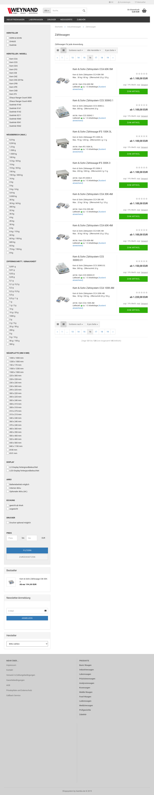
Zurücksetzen (27, 557)
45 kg (10, 221)
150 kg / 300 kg (14, 175)
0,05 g (10, 277)
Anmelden (27, 618)
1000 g (10, 316)
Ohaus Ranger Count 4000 (19, 101)
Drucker (51, 19)
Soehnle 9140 (13, 104)
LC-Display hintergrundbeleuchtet (22, 467)
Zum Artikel (133, 91)
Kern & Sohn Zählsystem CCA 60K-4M (93, 225)
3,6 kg (10, 192)
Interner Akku (13, 488)
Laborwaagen (36, 19)
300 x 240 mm (13, 400)
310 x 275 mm (13, 411)
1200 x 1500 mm (14, 361)
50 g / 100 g (12, 340)
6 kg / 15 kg (12, 231)
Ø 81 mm (11, 453)
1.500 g (11, 150)
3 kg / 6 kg (12, 189)
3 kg (9, 185)
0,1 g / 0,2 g (12, 284)
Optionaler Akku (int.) (16, 491)
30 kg (10, 199)
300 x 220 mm (13, 393)
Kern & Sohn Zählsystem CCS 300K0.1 (93, 100)
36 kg (10, 213)
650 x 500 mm (13, 442)
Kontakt (9, 670)
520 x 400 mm (13, 439)
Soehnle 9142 (13, 111)
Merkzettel (140, 2)
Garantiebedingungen (15, 680)
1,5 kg (10, 147)
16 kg (10, 178)
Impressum (11, 665)
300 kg (10, 206)
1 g (9, 301)
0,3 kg (10, 139)
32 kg (10, 210)
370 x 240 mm (13, 425)
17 (96, 57)
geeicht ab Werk (14, 505)
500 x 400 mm (13, 435)
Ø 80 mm (11, 450)
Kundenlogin (124, 2)
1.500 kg (11, 154)
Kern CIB (11, 73)
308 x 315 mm (13, 404)
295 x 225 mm (13, 389)
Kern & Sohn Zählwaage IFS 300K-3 (91, 163)
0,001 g (11, 266)
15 (84, 57)
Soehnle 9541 (13, 122)
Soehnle (11, 45)
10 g (9, 309)
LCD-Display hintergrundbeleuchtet (22, 470)
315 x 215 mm (13, 414)
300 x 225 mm (13, 396)
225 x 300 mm (13, 375)
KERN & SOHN (14, 38)
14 (78, 57)
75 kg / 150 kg (14, 249)
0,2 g (10, 287)
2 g (9, 319)
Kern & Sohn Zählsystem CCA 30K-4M (93, 194)
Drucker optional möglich (18, 522)
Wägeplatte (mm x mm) (17, 353)
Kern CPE (11, 87)
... (67, 57)
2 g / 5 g (11, 323)
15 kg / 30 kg (13, 168)
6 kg (9, 228)
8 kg (9, 252)
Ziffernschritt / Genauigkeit (21, 261)
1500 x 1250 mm (14, 368)
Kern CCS (11, 62)
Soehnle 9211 (13, 115)
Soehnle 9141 (13, 108)
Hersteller (12, 33)
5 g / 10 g (11, 337)
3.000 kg (11, 196)
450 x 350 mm (13, 432)
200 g (10, 330)
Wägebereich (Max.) (16, 135)
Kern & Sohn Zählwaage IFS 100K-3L (92, 131)
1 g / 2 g (11, 305)
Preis (9, 533)
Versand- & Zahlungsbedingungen (20, 675)
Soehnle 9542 (13, 126)
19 (108, 57)
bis (23, 538)
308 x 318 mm (13, 407)
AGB (8, 685)
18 (102, 57)
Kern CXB (11, 90)
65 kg (10, 245)
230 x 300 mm (13, 386)
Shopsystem (67, 791)
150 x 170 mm (13, 365)
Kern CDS (12, 66)
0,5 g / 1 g (12, 298)
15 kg (10, 164)
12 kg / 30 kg (13, 161)
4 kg (9, 217)
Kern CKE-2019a (14, 80)
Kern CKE (11, 76)
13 (72, 57)
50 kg (10, 224)
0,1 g (10, 280)
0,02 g (10, 273)
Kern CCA (11, 59)
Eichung (10, 500)
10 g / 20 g (12, 312)
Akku (9, 479)
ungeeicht (12, 509)
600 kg (10, 242)
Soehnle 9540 (13, 118)
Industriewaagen (15, 19)
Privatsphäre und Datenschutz (19, 690)
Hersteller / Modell (16, 54)
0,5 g (10, 294)
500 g (10, 344)
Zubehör (81, 19)
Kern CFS (11, 69)
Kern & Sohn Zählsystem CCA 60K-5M (93, 69)
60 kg (10, 235)
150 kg (10, 171)
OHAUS (11, 41)
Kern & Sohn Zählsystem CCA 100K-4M (93, 288)
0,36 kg (11, 143)
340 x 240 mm (13, 418)
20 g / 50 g (12, 326)
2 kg (9, 182)
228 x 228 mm (13, 379)
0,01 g (10, 270)
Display (10, 462)
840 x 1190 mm (14, 446)
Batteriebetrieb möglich (17, 484)
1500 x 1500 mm (14, 372)
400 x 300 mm (13, 428)
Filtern (27, 550)
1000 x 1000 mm (14, 358)
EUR (43, 538)
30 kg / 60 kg (13, 203)
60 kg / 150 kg (14, 238)
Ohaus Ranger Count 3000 (19, 97)
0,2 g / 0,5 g (12, 291)
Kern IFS (11, 94)
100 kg (10, 157)
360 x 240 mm (13, 421)
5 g (9, 333)
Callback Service (13, 695)
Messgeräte (66, 19)
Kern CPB (11, 83)
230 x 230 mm (13, 382)
